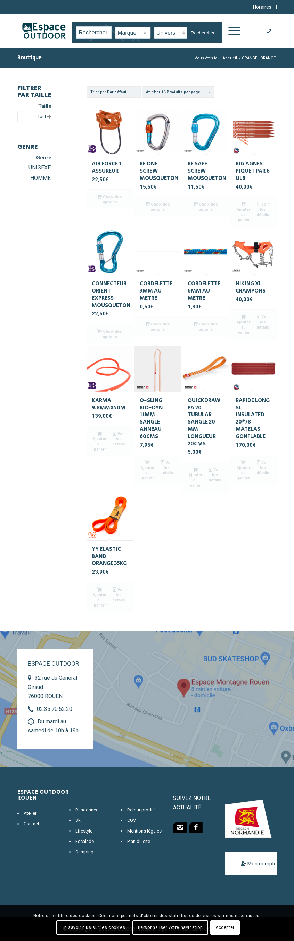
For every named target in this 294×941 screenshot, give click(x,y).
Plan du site (138, 841)
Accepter (225, 927)
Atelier (30, 813)
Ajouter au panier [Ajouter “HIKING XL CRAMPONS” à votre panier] (243, 324)
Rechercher (203, 32)
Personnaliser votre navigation (170, 927)
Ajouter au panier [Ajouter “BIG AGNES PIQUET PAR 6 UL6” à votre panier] (243, 211)
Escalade (84, 841)
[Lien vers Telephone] (271, 31)
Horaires (262, 7)
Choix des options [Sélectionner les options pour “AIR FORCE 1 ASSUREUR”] (109, 199)
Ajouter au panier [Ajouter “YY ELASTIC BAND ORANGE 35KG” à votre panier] (99, 597)
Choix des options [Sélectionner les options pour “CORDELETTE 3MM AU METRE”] (157, 326)
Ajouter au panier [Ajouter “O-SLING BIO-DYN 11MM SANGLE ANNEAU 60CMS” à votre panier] (147, 470)
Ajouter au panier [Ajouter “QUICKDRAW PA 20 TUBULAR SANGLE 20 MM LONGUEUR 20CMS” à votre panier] (195, 477)
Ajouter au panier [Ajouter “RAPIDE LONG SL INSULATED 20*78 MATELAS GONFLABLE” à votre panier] (243, 470)
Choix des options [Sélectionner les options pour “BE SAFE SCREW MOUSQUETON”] (205, 206)
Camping (84, 851)
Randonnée (86, 809)
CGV (131, 820)
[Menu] (233, 31)
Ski (78, 820)
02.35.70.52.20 (54, 709)
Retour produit (141, 809)
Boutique (29, 58)
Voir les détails (262, 209)
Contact (31, 823)
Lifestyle (83, 831)
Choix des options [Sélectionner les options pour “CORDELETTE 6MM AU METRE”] (205, 326)
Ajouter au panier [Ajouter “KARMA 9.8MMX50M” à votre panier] (99, 441)
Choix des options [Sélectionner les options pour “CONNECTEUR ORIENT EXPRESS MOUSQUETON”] (109, 334)
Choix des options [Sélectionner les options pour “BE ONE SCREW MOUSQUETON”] (157, 206)
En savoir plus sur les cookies (93, 927)
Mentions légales (144, 831)
